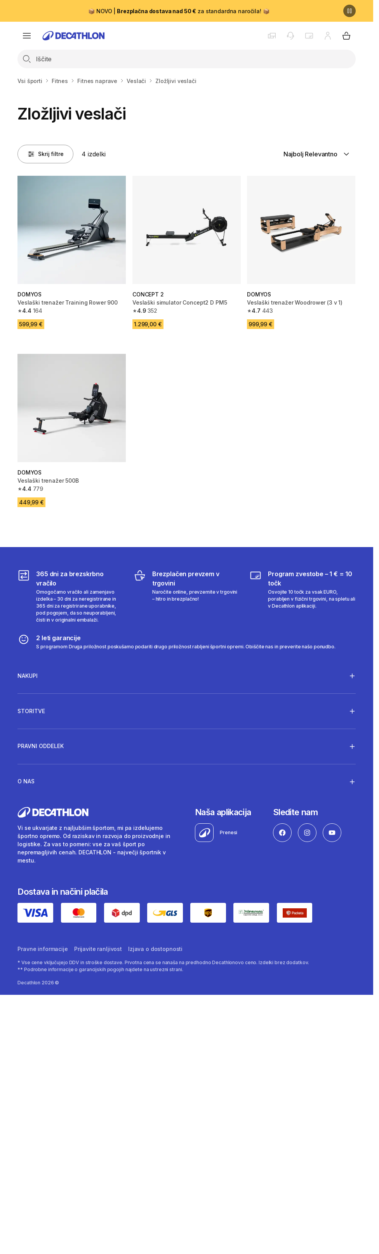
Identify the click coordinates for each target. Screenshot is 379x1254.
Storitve (31, 711)
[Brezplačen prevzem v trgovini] (187, 596)
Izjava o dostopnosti (155, 949)
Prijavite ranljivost (98, 949)
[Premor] (349, 11)
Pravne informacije (42, 949)
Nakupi (27, 675)
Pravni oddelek (40, 746)
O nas (26, 781)
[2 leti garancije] (176, 641)
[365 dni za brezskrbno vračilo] (70, 596)
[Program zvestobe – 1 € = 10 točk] (302, 596)
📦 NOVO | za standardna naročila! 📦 (178, 11)
